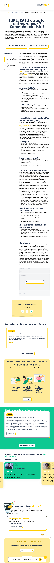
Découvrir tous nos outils (27, 353)
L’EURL (21, 71)
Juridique (21, 12)
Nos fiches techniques (13, 12)
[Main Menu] (6, 5)
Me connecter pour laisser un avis (34, 282)
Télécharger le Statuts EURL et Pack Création (38, 46)
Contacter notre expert (16, 526)
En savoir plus (27, 399)
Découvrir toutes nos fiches (27, 445)
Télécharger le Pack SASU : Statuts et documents (16, 46)
